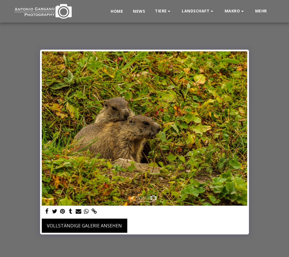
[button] (163, 11)
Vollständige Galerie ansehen (84, 226)
